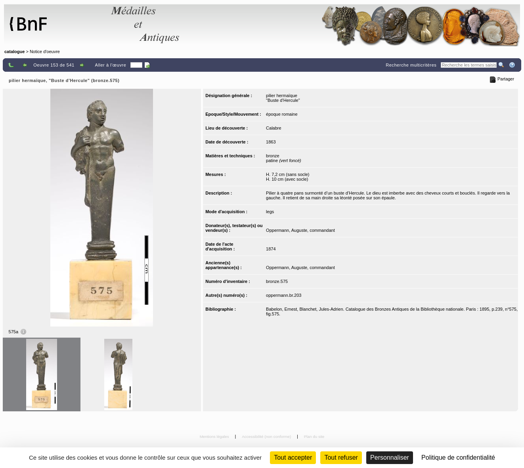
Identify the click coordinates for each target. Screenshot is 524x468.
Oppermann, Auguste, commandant (300, 230)
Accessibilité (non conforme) (267, 436)
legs (270, 211)
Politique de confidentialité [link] (458, 457)
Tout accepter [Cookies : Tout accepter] (293, 457)
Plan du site (314, 436)
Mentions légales (215, 436)
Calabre (273, 128)
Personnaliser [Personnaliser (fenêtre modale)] (389, 457)
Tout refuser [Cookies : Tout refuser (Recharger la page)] (341, 457)
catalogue (14, 51)
